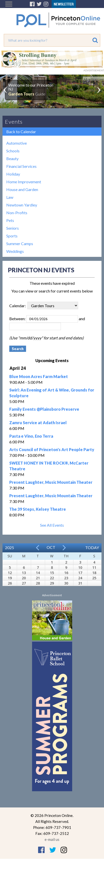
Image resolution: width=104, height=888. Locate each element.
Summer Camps (19, 243)
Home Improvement (23, 181)
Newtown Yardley (21, 204)
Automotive (16, 143)
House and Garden (22, 189)
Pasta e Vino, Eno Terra (31, 436)
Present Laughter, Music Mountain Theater (50, 482)
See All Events (52, 525)
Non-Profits (16, 212)
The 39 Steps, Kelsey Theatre (37, 509)
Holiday (13, 174)
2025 (9, 547)
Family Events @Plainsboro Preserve (44, 409)
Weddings (15, 251)
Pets (10, 220)
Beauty (12, 158)
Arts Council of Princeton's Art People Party (51, 449)
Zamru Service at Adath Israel (38, 422)
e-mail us (52, 839)
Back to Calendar (21, 131)
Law (9, 197)
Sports (12, 235)
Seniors (12, 228)
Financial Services (21, 166)
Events (14, 121)
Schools (13, 150)
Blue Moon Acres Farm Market (38, 376)
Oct (51, 547)
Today (92, 547)
